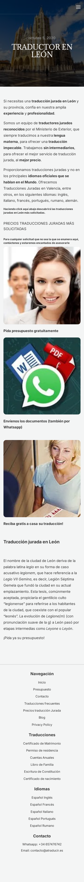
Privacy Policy (42, 725)
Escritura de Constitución (42, 771)
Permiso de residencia (42, 750)
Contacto (42, 696)
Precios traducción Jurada (42, 710)
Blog (42, 717)
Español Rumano (42, 826)
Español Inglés (42, 797)
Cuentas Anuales (42, 757)
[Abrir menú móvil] (78, 7)
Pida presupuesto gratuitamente (30, 331)
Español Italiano (42, 812)
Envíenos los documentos (25, 421)
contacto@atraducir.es (46, 850)
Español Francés (42, 804)
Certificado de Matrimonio (42, 743)
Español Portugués (42, 819)
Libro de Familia (42, 764)
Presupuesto (42, 689)
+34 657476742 (50, 844)
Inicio (42, 682)
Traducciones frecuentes (42, 703)
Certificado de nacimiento (42, 779)
